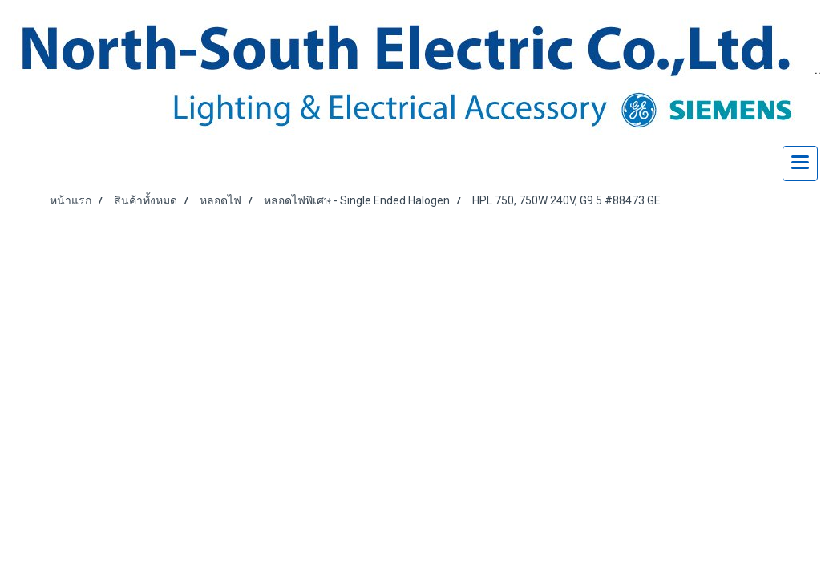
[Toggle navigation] (800, 163)
